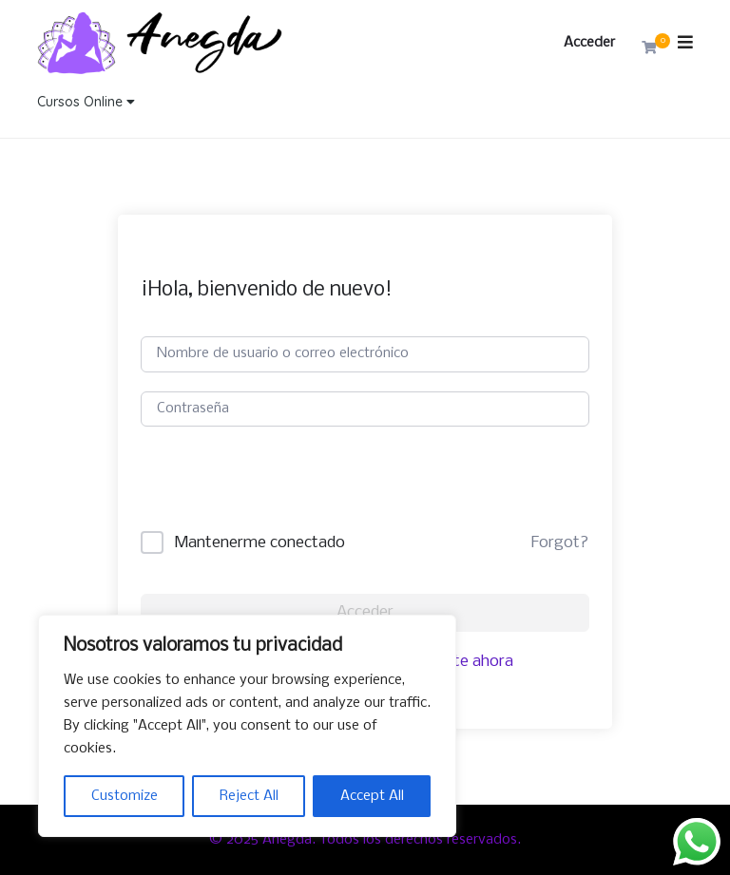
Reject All (249, 796)
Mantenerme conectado (260, 543)
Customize (124, 796)
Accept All (372, 796)
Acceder (589, 42)
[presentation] (285, 494)
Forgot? (559, 543)
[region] (247, 726)
